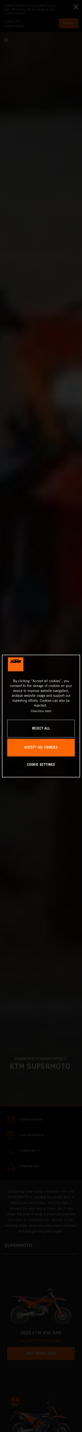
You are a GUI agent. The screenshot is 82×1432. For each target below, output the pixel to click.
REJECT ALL (41, 728)
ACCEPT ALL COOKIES (41, 747)
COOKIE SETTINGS (41, 765)
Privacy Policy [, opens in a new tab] (37, 711)
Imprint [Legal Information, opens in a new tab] (48, 711)
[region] (41, 716)
